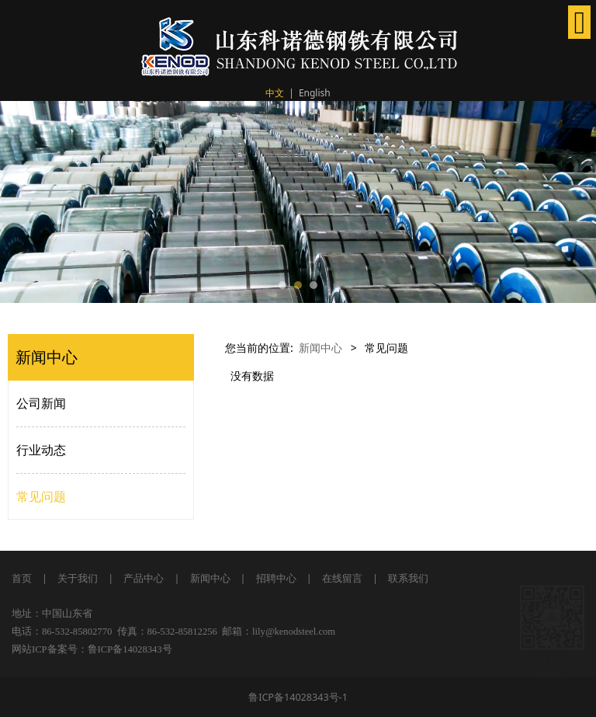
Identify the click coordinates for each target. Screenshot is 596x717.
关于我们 (76, 578)
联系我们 (408, 578)
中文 (274, 92)
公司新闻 (41, 403)
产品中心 (143, 578)
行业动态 (41, 449)
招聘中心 (276, 578)
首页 (22, 578)
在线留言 (342, 578)
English (315, 92)
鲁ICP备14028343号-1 (298, 697)
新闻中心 (320, 347)
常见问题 (41, 496)
